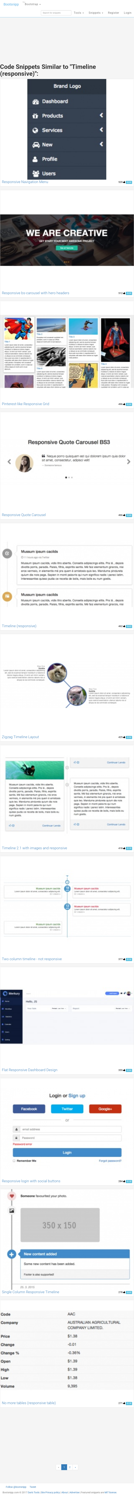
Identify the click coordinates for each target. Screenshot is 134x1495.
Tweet (33, 1487)
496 (121, 404)
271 (121, 1403)
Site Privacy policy (50, 1492)
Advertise (74, 1492)
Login (128, 12)
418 (121, 848)
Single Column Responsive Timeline (30, 1292)
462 (121, 626)
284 (121, 1181)
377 (121, 959)
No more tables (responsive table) (29, 1403)
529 (121, 182)
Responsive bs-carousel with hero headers (35, 293)
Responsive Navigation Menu (25, 182)
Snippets (96, 12)
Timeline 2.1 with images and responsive (34, 848)
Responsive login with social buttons (31, 1181)
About (64, 1492)
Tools (79, 12)
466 (121, 515)
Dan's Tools (33, 1492)
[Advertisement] (67, 33)
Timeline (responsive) (19, 626)
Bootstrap (32, 3)
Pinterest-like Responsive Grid (25, 404)
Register (113, 12)
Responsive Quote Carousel (24, 515)
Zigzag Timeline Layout (20, 737)
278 (121, 1292)
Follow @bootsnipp (16, 1487)
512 (121, 293)
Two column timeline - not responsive (32, 959)
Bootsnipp (11, 4)
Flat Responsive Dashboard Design (30, 1070)
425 (121, 737)
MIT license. (111, 1492)
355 (121, 1070)
